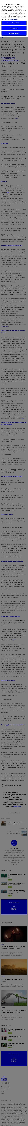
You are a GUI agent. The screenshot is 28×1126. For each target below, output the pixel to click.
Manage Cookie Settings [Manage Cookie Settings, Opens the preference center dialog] (13, 21)
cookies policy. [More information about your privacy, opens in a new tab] (14, 18)
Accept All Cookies (14, 32)
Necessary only (14, 26)
